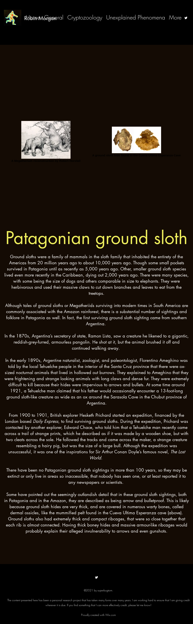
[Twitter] (186, 18)
